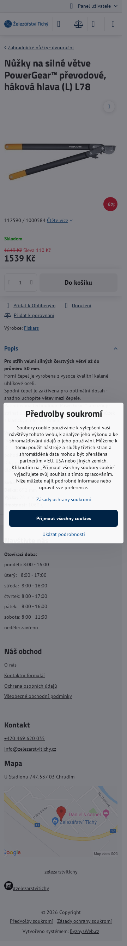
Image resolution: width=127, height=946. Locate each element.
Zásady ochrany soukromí (63, 499)
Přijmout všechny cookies (63, 518)
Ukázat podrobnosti (63, 534)
